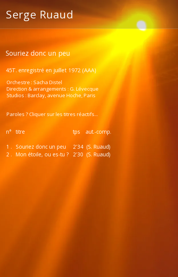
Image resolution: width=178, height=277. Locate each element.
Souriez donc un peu (41, 146)
